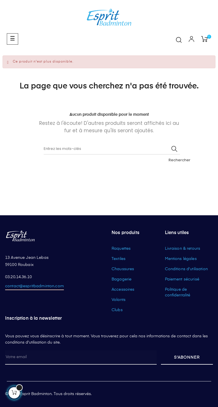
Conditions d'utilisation (186, 269)
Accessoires (123, 290)
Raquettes (121, 249)
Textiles (118, 259)
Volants (118, 300)
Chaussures (123, 269)
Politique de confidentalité (177, 292)
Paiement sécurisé (182, 279)
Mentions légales (181, 259)
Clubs (117, 310)
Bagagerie (121, 279)
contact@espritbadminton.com (34, 286)
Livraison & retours (182, 249)
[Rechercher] (112, 148)
